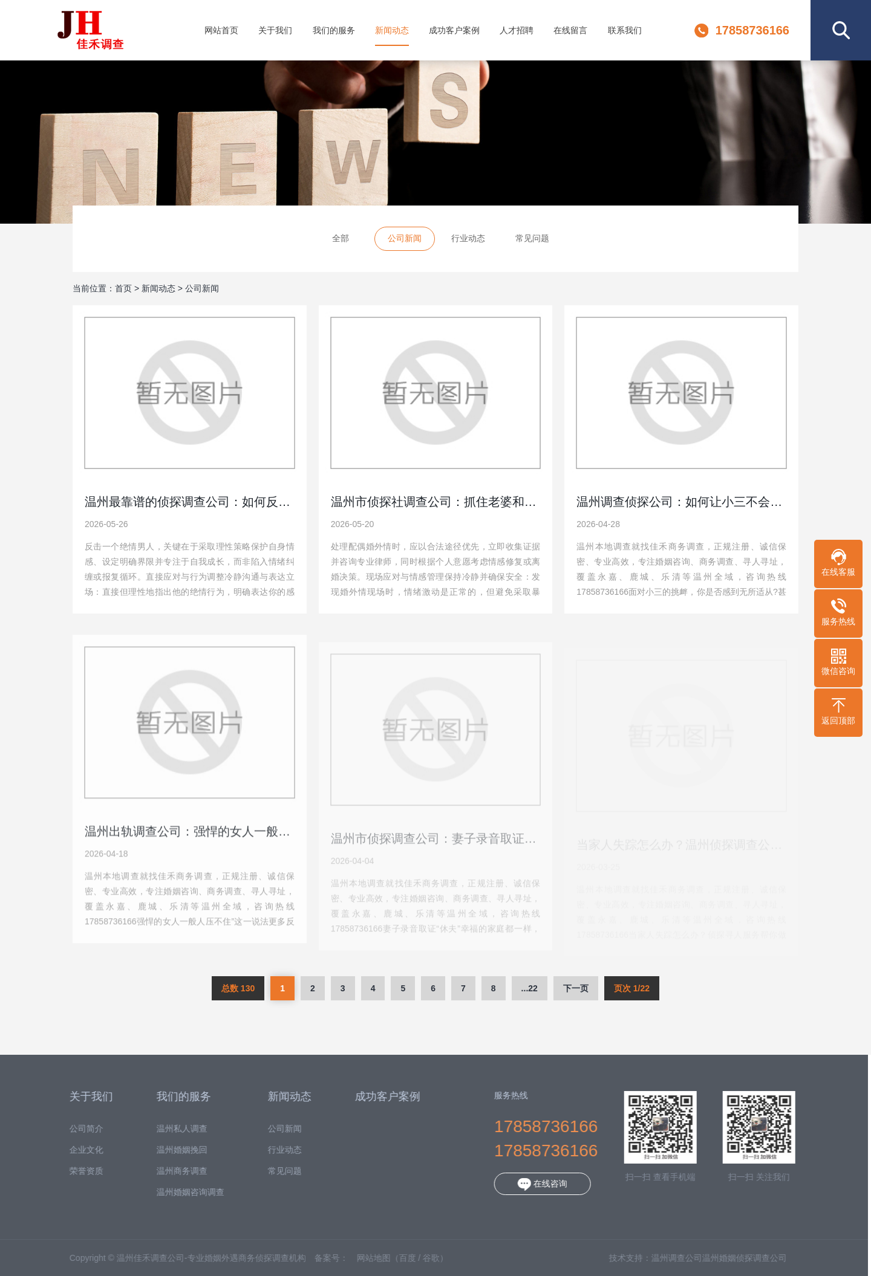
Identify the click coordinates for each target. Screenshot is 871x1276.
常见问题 (532, 239)
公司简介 (73, 1128)
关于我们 (275, 30)
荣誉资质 (73, 1171)
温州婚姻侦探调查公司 (731, 1258)
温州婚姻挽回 (168, 1150)
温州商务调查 (168, 1171)
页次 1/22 (632, 988)
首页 (123, 288)
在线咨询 (530, 1184)
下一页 (576, 988)
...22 (529, 988)
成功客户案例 (454, 30)
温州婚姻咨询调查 (177, 1192)
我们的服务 (334, 30)
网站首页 (221, 30)
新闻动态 (392, 30)
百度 (394, 1258)
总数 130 (238, 988)
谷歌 (418, 1258)
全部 (340, 239)
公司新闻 (405, 239)
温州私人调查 (168, 1128)
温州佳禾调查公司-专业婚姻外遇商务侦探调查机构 (90, 30)
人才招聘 (516, 30)
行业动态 (468, 239)
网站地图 (360, 1258)
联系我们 (625, 30)
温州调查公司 (663, 1258)
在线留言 (570, 30)
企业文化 (73, 1150)
